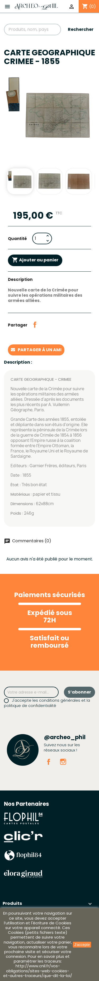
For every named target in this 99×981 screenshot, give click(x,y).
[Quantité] (38, 238)
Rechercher (80, 29)
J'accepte (82, 945)
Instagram (63, 762)
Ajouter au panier (35, 260)
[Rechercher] (32, 29)
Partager (35, 324)
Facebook (48, 762)
